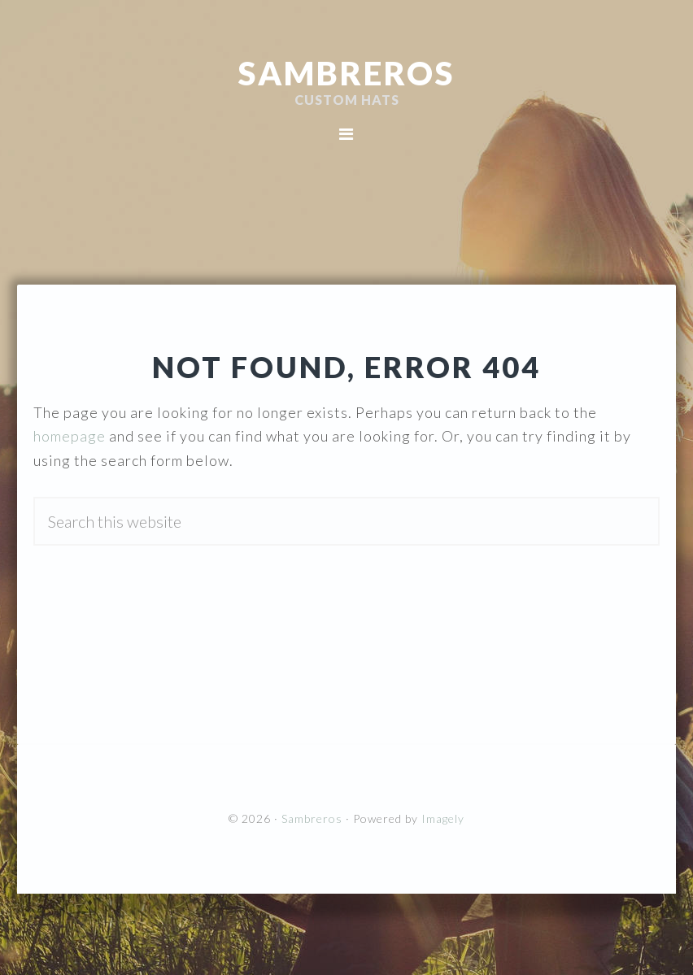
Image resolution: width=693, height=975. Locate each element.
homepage (69, 436)
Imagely (442, 818)
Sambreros (346, 73)
